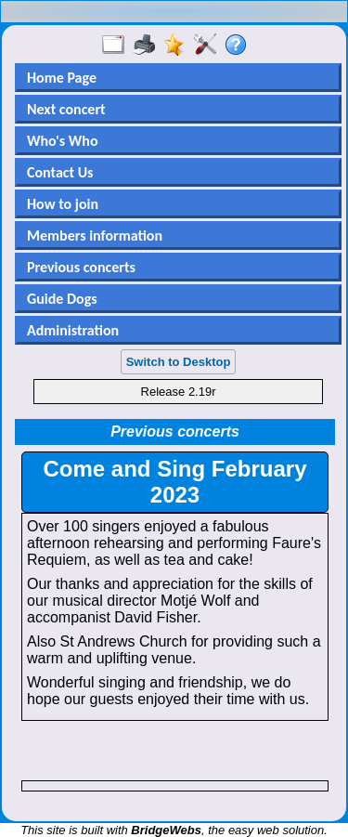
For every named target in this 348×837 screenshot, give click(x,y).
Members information (94, 235)
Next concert (66, 109)
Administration (73, 330)
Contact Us (60, 172)
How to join (62, 204)
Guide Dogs (62, 298)
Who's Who (62, 141)
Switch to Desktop (178, 362)
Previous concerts (81, 267)
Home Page (62, 77)
